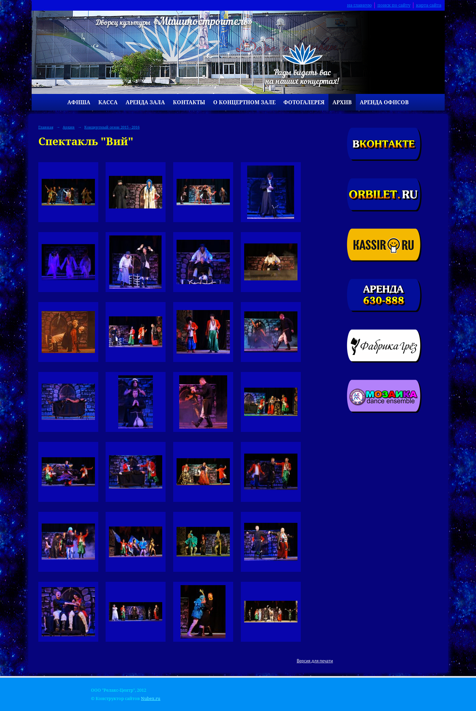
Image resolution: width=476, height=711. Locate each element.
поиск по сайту (393, 5)
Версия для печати (315, 660)
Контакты (189, 102)
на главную (359, 5)
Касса (108, 102)
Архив (342, 102)
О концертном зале (244, 102)
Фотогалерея (303, 102)
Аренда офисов (384, 102)
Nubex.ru (150, 698)
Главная (45, 127)
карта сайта (428, 5)
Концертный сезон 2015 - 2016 (112, 127)
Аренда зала (145, 102)
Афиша (78, 102)
